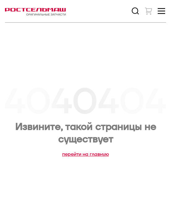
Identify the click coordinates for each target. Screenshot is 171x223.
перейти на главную (85, 154)
